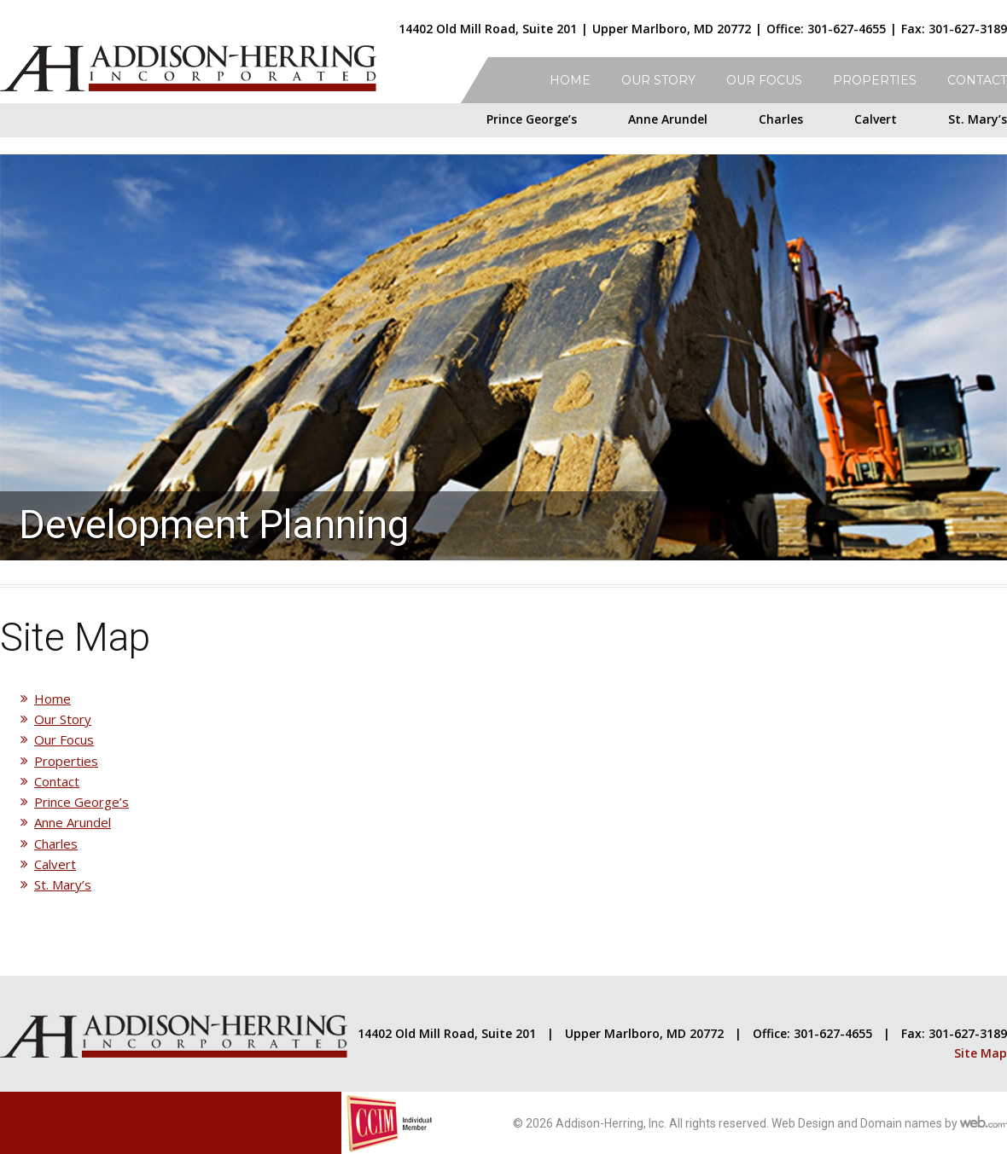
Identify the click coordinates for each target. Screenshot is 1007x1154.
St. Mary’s (977, 119)
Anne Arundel (667, 119)
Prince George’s (531, 119)
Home (570, 80)
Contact (977, 80)
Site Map (980, 1053)
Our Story (658, 80)
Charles (781, 119)
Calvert (875, 119)
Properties (875, 80)
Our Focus (764, 80)
